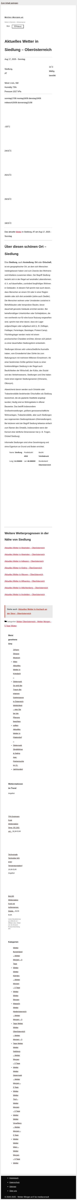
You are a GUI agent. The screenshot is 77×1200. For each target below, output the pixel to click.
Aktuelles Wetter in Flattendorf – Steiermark (17, 737)
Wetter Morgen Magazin (16, 1000)
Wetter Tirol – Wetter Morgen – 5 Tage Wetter (16, 1105)
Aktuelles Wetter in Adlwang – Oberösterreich (24, 561)
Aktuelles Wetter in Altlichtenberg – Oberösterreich (26, 588)
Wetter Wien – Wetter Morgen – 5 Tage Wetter (16, 1153)
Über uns (13, 1191)
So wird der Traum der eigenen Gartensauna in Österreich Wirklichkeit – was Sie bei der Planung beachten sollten (18, 705)
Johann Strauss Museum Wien (16, 656)
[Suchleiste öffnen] (8, 26)
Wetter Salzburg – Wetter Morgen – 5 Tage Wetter (16, 1057)
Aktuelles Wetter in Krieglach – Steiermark (17, 674)
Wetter (19, 232)
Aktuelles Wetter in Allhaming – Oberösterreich (25, 581)
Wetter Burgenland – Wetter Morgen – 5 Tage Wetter (17, 958)
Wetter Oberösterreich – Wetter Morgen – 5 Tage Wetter (19, 1035)
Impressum (13, 1178)
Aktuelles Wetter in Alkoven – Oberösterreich (24, 574)
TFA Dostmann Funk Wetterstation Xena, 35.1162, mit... (14, 824)
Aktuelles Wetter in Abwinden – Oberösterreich (25, 548)
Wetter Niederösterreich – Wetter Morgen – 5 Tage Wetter (19, 1015)
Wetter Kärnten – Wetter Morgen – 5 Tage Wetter (16, 982)
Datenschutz (14, 1182)
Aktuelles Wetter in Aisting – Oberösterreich (23, 568)
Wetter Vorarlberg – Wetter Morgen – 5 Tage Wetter (17, 1129)
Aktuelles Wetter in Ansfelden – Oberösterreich (25, 595)
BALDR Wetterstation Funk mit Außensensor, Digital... (13, 903)
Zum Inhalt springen (9, 3)
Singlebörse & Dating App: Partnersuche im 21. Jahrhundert (18, 759)
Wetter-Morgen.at (14, 17)
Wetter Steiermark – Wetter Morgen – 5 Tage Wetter (17, 1081)
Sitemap (12, 1187)
